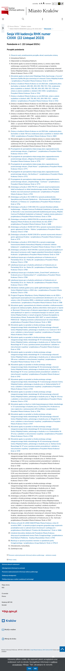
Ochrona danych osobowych (11, 564)
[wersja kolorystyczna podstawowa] (53, 3)
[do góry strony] (62, 649)
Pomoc (4, 596)
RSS (3, 587)
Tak (29, 668)
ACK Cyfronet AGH (48, 649)
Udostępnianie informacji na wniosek (13, 568)
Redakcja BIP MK (7, 602)
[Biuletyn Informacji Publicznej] (32, 613)
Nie (35, 668)
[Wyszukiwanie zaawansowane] (23, 19)
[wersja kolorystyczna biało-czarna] (56, 3)
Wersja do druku (9, 639)
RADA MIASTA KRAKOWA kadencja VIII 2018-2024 (26, 29)
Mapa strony (6, 585)
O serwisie (5, 593)
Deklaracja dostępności (9, 575)
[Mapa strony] (43, 19)
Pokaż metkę (12, 559)
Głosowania (47, 29)
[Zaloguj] (63, 19)
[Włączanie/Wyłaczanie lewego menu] (2, 28)
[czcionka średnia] (41, 3)
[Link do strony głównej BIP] (32, 11)
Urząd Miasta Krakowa (36, 649)
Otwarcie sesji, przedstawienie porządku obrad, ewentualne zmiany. (34, 55)
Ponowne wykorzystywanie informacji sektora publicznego (20, 572)
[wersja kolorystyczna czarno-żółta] (59, 3)
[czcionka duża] (44, 3)
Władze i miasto (26, 26)
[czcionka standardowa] (39, 3)
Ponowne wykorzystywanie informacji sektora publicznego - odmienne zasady (32, 555)
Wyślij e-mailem (9, 629)
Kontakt (4, 605)
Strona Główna (14, 26)
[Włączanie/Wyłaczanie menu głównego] (2, 19)
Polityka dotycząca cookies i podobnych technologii (18, 579)
